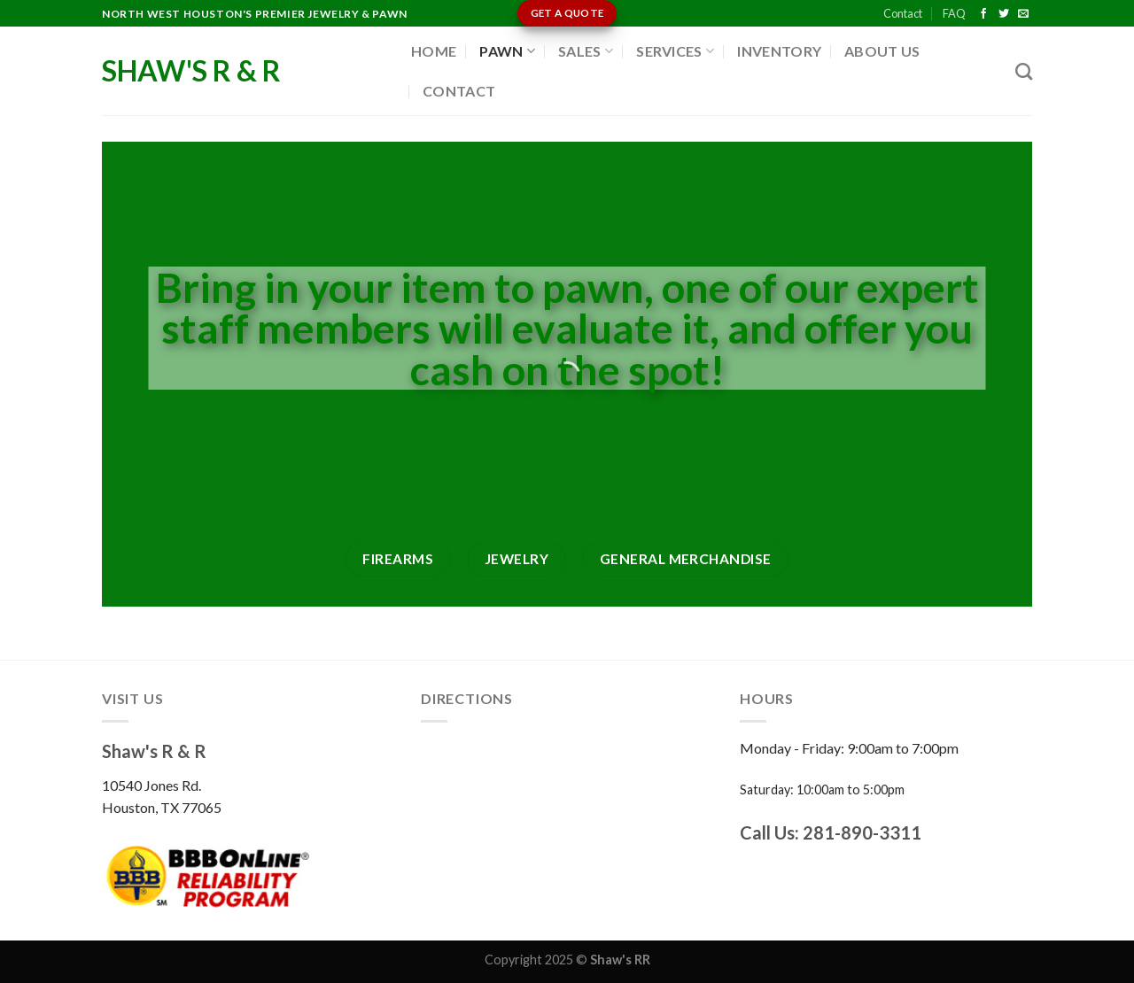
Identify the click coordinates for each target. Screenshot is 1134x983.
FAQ (954, 13)
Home (433, 51)
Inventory (779, 51)
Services (675, 51)
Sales (585, 51)
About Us (882, 51)
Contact (902, 13)
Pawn (507, 51)
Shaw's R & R (191, 71)
